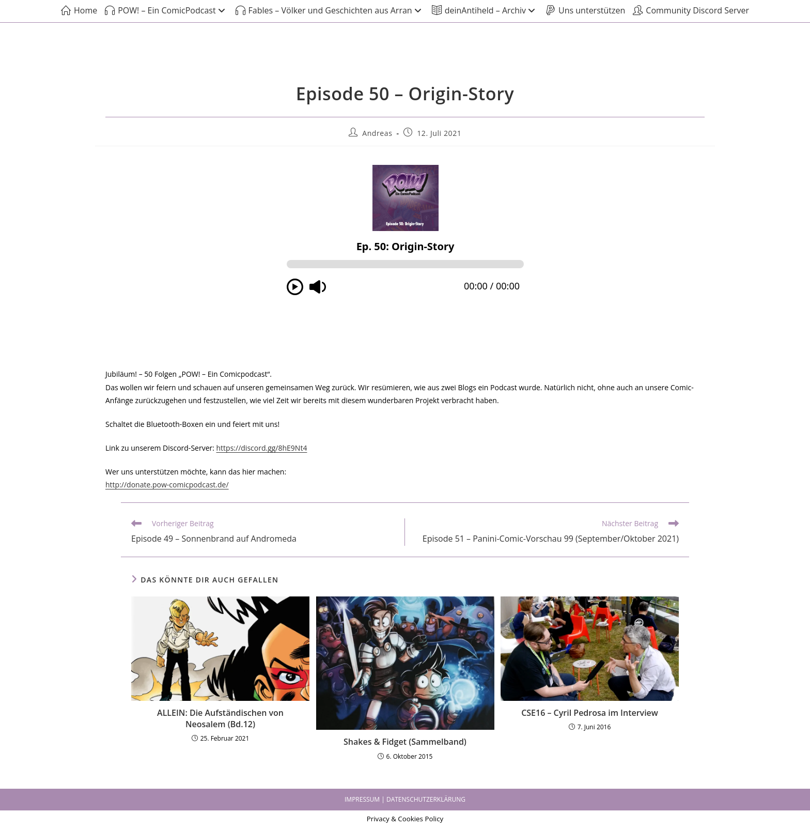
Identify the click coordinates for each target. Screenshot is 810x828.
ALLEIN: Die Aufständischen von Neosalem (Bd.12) (220, 718)
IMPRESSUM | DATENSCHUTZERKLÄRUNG (405, 799)
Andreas (377, 133)
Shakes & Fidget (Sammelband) (405, 741)
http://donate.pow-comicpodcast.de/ (167, 484)
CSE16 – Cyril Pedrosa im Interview (589, 712)
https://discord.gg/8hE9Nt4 (261, 448)
